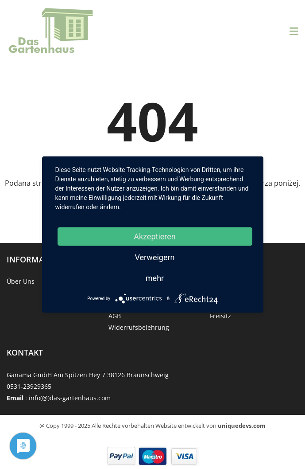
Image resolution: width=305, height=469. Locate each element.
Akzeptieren (155, 236)
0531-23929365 (29, 386)
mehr (155, 278)
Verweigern (154, 257)
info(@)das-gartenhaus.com (70, 398)
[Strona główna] (51, 31)
